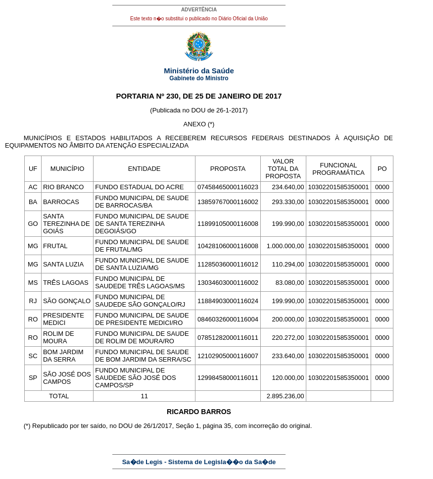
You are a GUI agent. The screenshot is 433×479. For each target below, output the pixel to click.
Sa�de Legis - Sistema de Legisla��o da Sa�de (199, 462)
